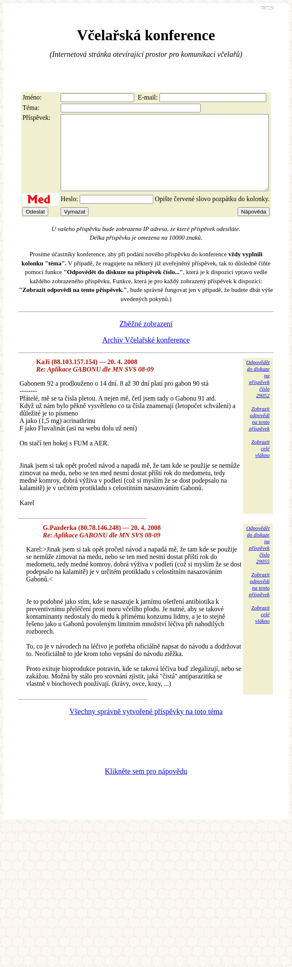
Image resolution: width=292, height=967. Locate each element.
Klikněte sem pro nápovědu (146, 786)
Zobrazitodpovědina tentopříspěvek (259, 433)
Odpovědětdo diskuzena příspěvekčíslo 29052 (258, 393)
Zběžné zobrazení (146, 339)
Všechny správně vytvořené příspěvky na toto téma (146, 726)
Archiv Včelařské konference (146, 355)
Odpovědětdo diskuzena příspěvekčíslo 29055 (258, 559)
